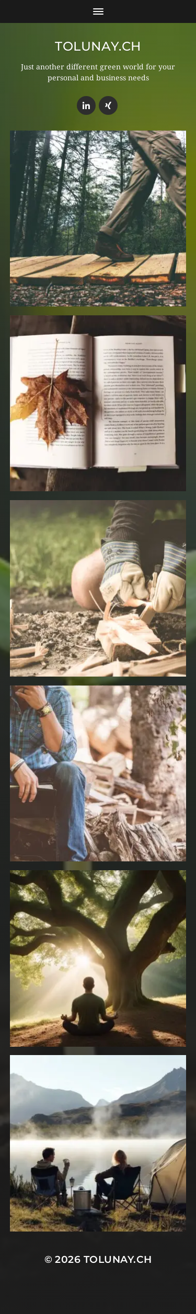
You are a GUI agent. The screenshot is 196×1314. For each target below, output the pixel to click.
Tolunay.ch (98, 46)
